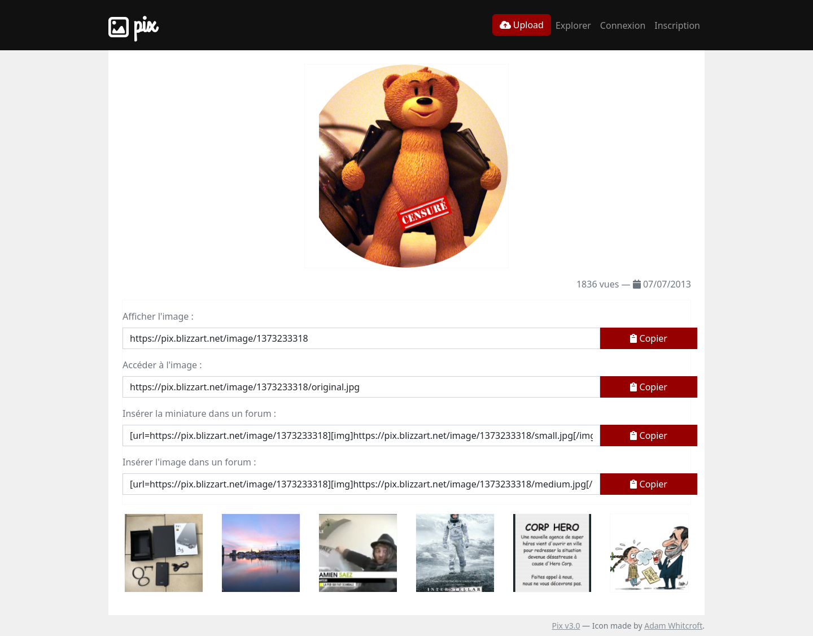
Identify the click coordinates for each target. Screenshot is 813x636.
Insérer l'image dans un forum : (189, 462)
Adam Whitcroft (673, 625)
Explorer (573, 25)
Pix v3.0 (566, 625)
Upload (522, 25)
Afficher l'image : (158, 316)
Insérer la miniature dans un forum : (199, 413)
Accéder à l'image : (162, 365)
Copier (648, 338)
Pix (132, 25)
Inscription (677, 25)
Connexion (622, 25)
